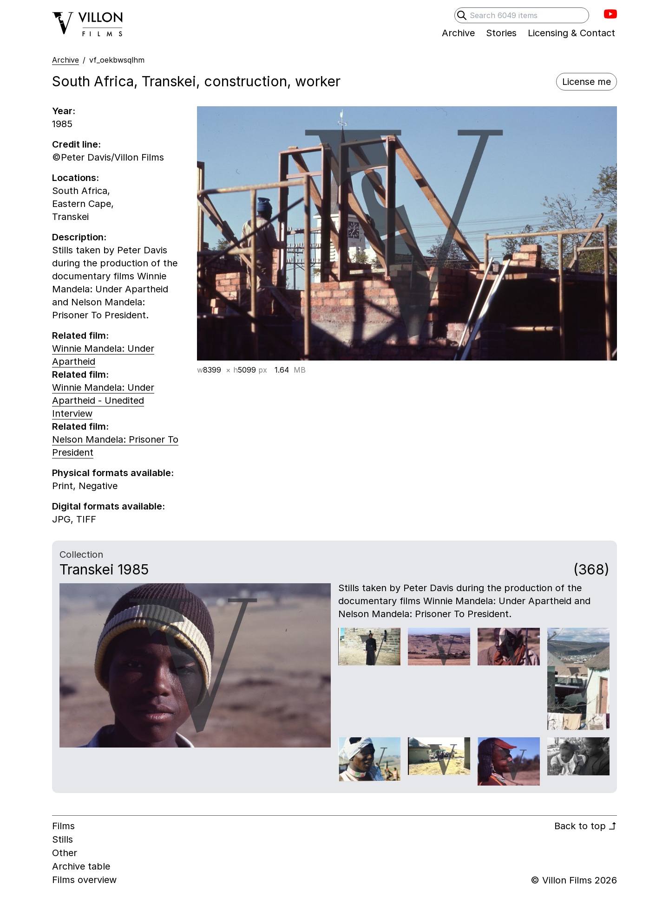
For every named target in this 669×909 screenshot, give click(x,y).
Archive (65, 59)
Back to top (585, 826)
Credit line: (76, 144)
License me (586, 81)
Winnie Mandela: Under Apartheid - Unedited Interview (103, 400)
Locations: (75, 177)
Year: (63, 110)
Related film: (80, 335)
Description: (79, 237)
